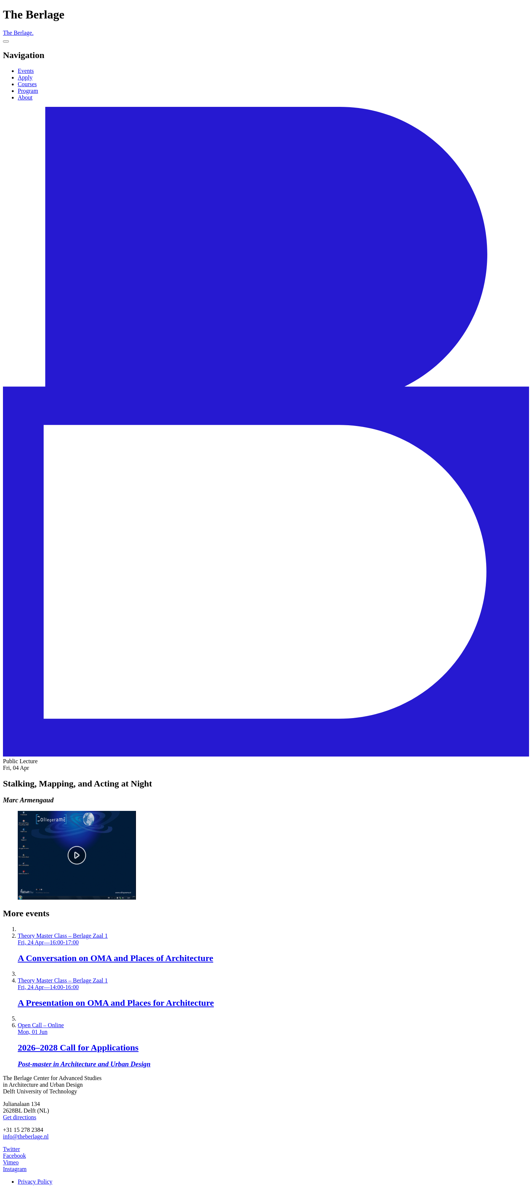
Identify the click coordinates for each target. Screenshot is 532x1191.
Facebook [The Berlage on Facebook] (14, 1156)
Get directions (19, 1117)
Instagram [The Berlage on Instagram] (15, 1169)
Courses (27, 84)
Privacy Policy (35, 1181)
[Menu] (6, 41)
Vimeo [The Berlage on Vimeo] (11, 1162)
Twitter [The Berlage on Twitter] (11, 1149)
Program (28, 91)
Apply (25, 77)
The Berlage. (18, 33)
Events (26, 71)
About (25, 97)
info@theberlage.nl (26, 1136)
